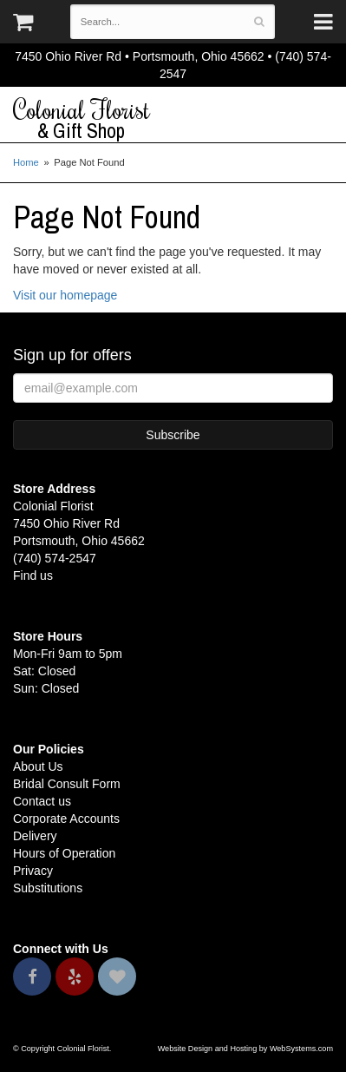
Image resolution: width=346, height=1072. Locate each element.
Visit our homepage (65, 295)
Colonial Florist (173, 118)
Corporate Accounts (66, 818)
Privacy (33, 871)
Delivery (35, 836)
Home (26, 162)
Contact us (42, 801)
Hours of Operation (64, 853)
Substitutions (47, 888)
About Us (38, 766)
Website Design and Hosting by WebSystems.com (245, 1048)
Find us (33, 575)
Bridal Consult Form (67, 784)
